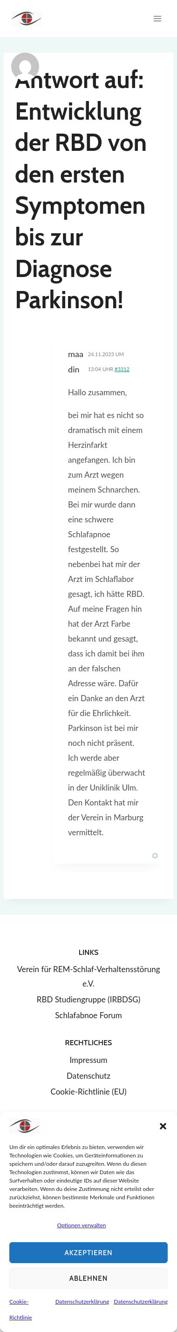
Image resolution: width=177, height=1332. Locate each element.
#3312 (122, 369)
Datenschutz (88, 1076)
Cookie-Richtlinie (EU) (88, 1091)
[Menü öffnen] (157, 18)
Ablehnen (88, 1278)
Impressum (88, 1060)
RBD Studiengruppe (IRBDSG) (88, 999)
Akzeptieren (88, 1253)
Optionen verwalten (81, 1225)
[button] (163, 1126)
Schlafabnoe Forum (88, 1015)
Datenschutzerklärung (82, 1301)
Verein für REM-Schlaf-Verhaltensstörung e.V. (88, 976)
